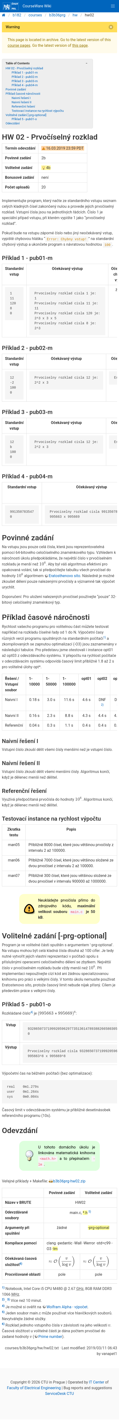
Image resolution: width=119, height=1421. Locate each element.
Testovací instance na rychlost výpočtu (38, 111)
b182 (17, 15)
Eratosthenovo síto (64, 576)
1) (104, 637)
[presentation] (42, 563)
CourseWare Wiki (27, 6)
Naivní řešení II (22, 102)
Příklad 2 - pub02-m (25, 77)
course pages (19, 45)
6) (21, 1263)
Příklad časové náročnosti (22, 93)
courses (35, 15)
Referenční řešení (23, 106)
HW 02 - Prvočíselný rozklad (24, 68)
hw (75, 15)
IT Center (96, 1382)
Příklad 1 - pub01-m (25, 72)
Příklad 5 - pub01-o (24, 119)
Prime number (50, 1336)
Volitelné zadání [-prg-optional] (25, 115)
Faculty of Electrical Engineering (34, 1388)
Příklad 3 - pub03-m (25, 81)
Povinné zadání (15, 89)
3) (8, 1299)
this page (80, 45)
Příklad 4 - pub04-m (25, 85)
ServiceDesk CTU (59, 1393)
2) (102, 704)
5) (89, 1211)
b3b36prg (57, 15)
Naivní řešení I (21, 98)
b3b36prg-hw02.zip (69, 1181)
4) (31, 1012)
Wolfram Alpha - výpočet (66, 1307)
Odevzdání (12, 123)
